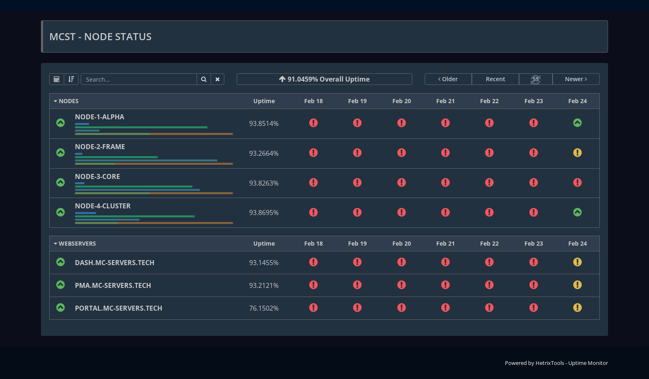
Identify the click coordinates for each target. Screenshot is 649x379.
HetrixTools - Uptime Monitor (572, 363)
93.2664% (264, 153)
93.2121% (264, 285)
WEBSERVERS (75, 243)
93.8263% (264, 183)
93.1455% (264, 262)
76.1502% (264, 308)
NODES (66, 101)
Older (448, 79)
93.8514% (264, 123)
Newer (576, 79)
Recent (495, 79)
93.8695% (264, 212)
